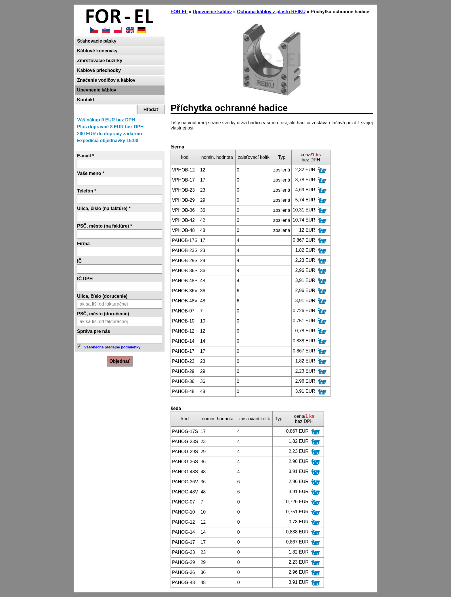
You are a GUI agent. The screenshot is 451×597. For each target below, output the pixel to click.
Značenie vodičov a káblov (106, 80)
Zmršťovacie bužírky (99, 60)
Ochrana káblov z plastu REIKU (271, 11)
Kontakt (85, 99)
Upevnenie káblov (96, 89)
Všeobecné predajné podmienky (112, 347)
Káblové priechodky (99, 70)
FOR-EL (179, 11)
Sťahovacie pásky (96, 41)
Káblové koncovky (97, 50)
